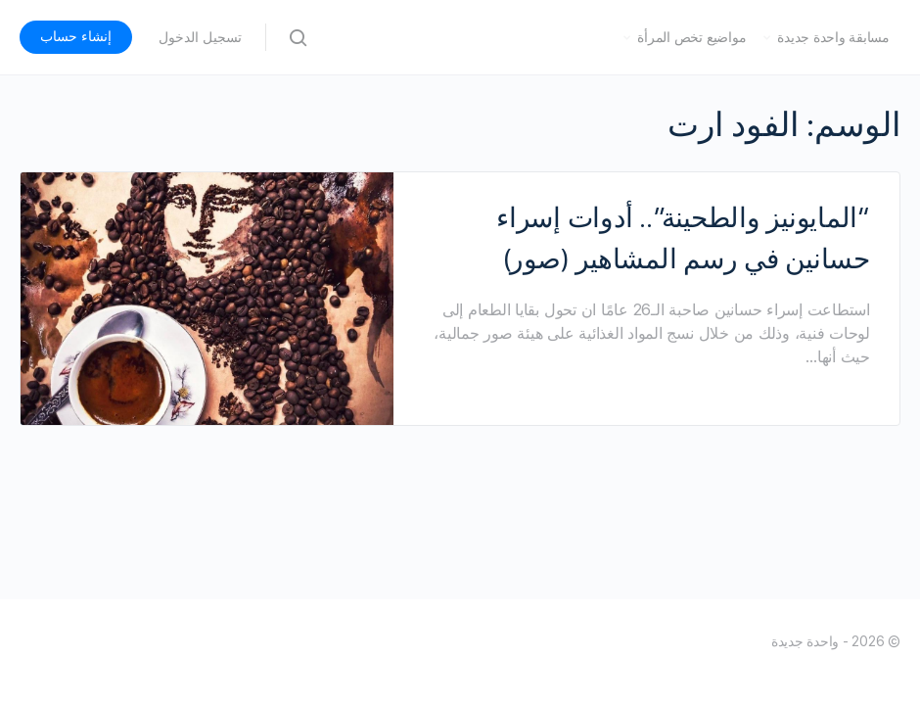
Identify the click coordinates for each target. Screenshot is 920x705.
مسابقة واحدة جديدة (833, 37)
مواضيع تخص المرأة (691, 37)
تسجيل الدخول (200, 37)
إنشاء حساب (76, 36)
